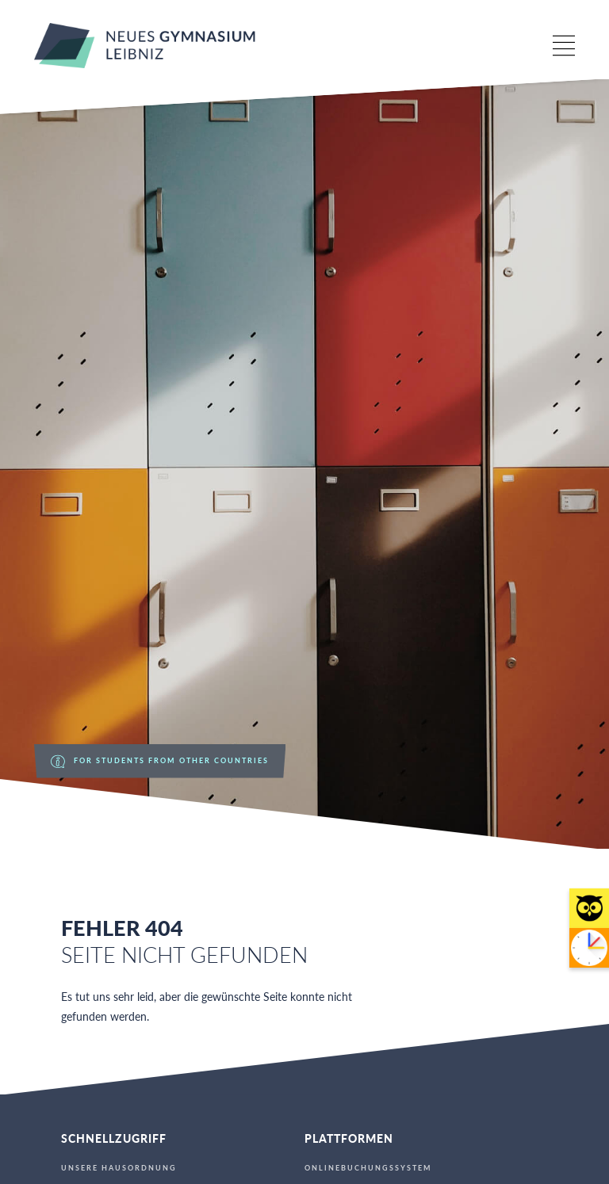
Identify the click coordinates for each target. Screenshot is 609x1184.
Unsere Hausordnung (119, 1168)
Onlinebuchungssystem (368, 1168)
